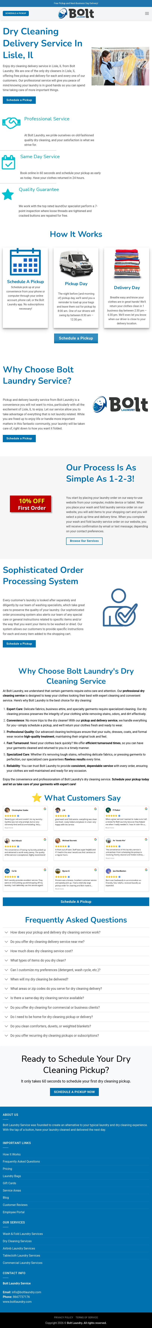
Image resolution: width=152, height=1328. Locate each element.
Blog (6, 1197)
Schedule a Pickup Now (74, 1092)
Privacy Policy (63, 1317)
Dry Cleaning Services (17, 1241)
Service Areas (12, 1190)
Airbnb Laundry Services (19, 1248)
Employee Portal (14, 1212)
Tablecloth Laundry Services (21, 1255)
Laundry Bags (12, 1176)
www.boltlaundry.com (17, 1302)
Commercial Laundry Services (22, 1263)
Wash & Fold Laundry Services (23, 1234)
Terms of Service (87, 1317)
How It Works (12, 1154)
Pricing (7, 1169)
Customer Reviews (15, 1205)
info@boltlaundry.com (26, 1292)
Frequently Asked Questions (21, 1161)
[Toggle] (6, 933)
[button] (147, 13)
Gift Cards (9, 1183)
